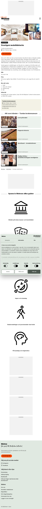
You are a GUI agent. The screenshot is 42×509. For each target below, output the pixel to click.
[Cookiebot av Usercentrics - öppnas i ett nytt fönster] (34, 236)
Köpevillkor (4, 491)
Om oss (3, 487)
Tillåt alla (34, 271)
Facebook (5, 465)
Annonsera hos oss (6, 496)
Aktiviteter (8, 169)
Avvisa (7, 271)
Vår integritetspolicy (6, 494)
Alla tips (3, 169)
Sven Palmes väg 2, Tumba (9, 50)
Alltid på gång (5, 474)
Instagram (5, 463)
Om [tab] (35, 240)
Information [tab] (21, 240)
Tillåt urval (21, 271)
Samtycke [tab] (7, 240)
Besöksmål (4, 476)
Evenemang (4, 472)
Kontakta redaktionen (7, 489)
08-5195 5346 (5, 108)
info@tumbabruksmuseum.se (9, 106)
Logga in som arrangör (7, 498)
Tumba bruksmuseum (9, 101)
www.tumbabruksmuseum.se (9, 104)
